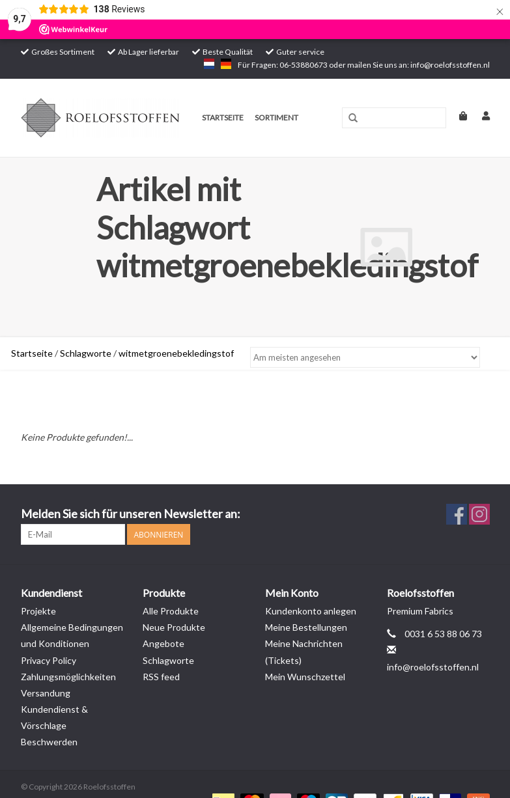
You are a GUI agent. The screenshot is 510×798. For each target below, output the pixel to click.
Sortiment (276, 117)
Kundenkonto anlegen (310, 610)
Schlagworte (85, 353)
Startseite (223, 117)
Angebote (163, 643)
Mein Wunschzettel (305, 676)
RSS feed (161, 676)
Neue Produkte (174, 627)
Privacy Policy (48, 660)
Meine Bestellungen (306, 627)
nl (209, 64)
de (226, 64)
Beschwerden (49, 741)
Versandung (45, 692)
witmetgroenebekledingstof (176, 353)
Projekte (38, 610)
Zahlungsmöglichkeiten (68, 676)
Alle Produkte (171, 610)
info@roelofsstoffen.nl (433, 666)
